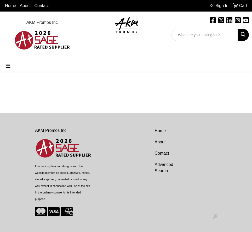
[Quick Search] (204, 35)
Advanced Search (164, 167)
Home (10, 5)
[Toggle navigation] (8, 65)
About (160, 142)
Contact (42, 5)
